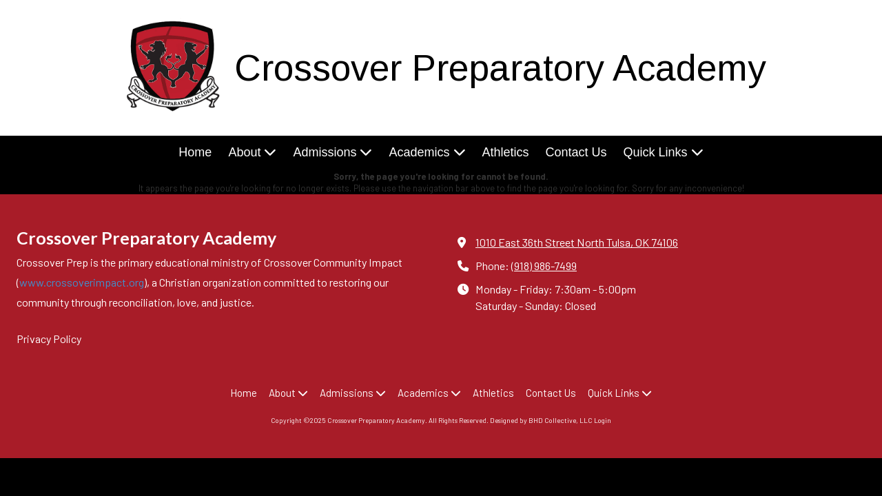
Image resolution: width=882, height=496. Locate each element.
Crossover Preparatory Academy (500, 68)
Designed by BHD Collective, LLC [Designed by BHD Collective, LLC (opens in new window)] (541, 420)
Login (602, 420)
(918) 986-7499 (544, 265)
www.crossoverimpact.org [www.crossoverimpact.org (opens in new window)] (81, 282)
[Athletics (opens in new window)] (505, 153)
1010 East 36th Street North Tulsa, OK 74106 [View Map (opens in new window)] (576, 242)
